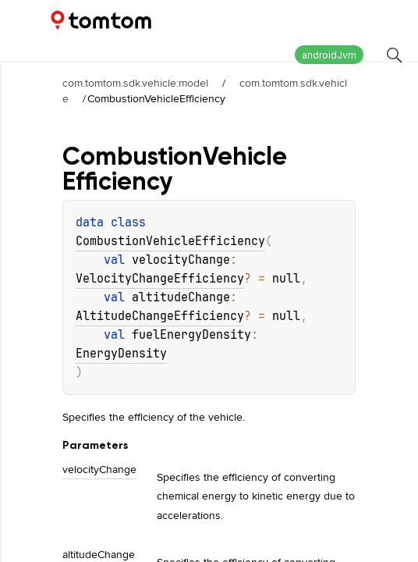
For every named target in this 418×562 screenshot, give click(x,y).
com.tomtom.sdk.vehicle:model (135, 83)
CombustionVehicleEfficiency (170, 241)
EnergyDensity (121, 353)
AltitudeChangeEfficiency (160, 316)
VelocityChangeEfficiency (160, 278)
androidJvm (329, 55)
